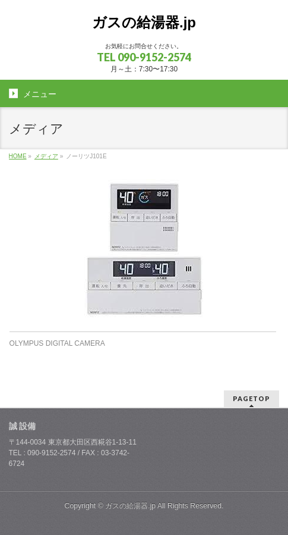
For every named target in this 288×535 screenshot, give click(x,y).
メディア (46, 156)
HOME (18, 156)
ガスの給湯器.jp (144, 22)
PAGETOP (251, 398)
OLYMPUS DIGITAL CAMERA (57, 343)
